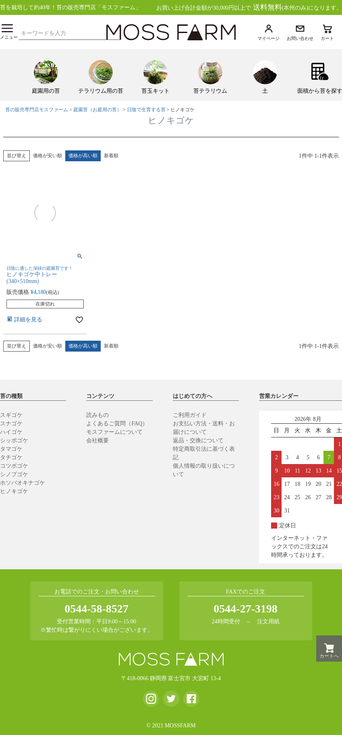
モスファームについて (114, 432)
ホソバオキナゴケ (22, 483)
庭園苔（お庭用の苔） (97, 109)
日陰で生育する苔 (146, 109)
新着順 (111, 155)
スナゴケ (11, 424)
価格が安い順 (47, 155)
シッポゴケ (14, 440)
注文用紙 (268, 621)
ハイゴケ (11, 432)
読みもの (97, 415)
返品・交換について (198, 440)
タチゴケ (11, 457)
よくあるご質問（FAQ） (117, 424)
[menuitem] (45, 75)
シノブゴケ (14, 474)
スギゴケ (11, 415)
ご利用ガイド (190, 415)
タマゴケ (11, 449)
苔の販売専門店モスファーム (36, 109)
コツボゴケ (14, 466)
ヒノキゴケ (14, 491)
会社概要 (97, 440)
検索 (116, 32)
